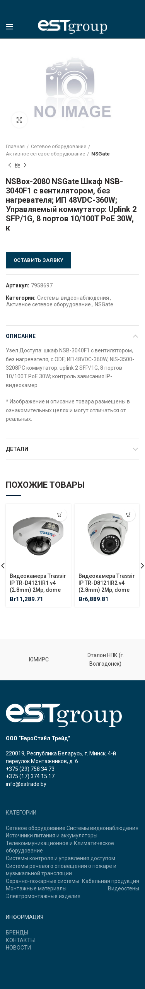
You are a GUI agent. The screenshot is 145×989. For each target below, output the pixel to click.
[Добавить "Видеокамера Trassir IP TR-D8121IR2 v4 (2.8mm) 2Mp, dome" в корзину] (128, 514)
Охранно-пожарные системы (42, 881)
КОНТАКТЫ (20, 940)
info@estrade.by (26, 784)
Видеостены (123, 888)
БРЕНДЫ (17, 932)
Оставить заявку (38, 260)
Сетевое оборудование (58, 146)
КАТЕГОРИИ (21, 813)
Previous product (9, 165)
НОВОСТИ (18, 948)
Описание (21, 336)
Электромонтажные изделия (43, 896)
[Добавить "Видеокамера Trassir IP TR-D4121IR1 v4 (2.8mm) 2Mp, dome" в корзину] (60, 514)
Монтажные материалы (36, 888)
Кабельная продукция (110, 881)
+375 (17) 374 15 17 (30, 776)
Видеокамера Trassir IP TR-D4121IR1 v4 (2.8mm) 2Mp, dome (38, 583)
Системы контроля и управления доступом (60, 858)
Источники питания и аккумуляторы (51, 835)
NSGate (100, 154)
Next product (25, 165)
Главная (15, 146)
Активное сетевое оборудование (45, 154)
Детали (17, 449)
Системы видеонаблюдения (73, 298)
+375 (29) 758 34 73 (30, 769)
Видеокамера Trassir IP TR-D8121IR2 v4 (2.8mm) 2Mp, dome (106, 583)
